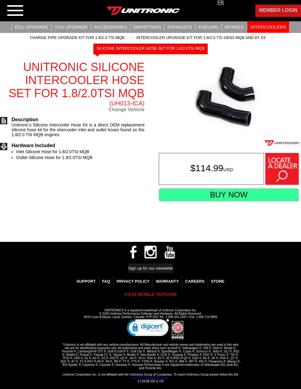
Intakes (234, 27)
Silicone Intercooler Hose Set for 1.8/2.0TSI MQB (150, 48)
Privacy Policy (133, 281)
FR (220, 2)
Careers (195, 281)
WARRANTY (167, 281)
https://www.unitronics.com (150, 378)
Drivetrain (147, 27)
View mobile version (151, 294)
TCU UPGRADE (71, 27)
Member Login (278, 10)
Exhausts (180, 27)
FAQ (106, 281)
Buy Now (228, 194)
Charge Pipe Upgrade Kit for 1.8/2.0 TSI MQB (77, 37)
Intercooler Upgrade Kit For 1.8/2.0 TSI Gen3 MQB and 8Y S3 (200, 37)
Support (86, 281)
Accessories (110, 27)
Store (218, 281)
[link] (148, 329)
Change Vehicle (126, 109)
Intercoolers (268, 27)
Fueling (208, 27)
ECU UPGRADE (31, 27)
